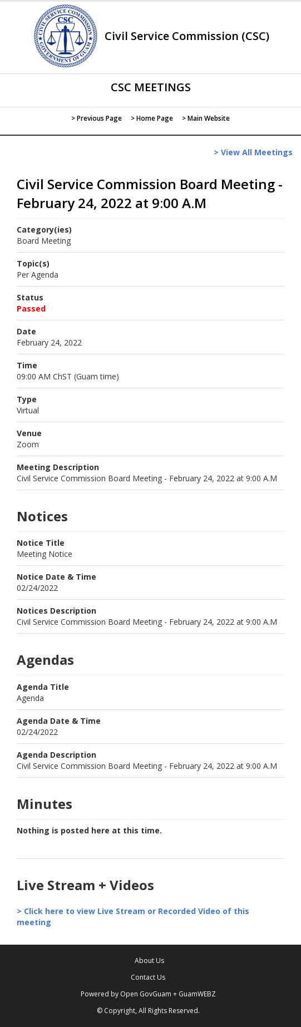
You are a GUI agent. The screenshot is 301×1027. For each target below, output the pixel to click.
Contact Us (148, 977)
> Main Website (206, 118)
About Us (149, 960)
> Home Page (152, 118)
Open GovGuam (145, 994)
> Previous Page (96, 118)
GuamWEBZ (197, 994)
